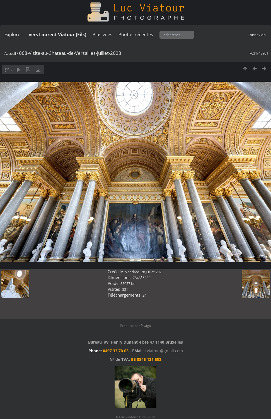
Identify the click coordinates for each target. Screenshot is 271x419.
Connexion (257, 34)
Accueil (10, 53)
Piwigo (146, 325)
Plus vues (102, 34)
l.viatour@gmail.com (164, 350)
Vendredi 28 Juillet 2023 (144, 271)
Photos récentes (135, 34)
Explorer (13, 34)
